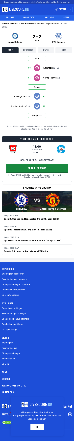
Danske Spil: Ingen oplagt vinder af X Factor (26, 251)
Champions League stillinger (15, 318)
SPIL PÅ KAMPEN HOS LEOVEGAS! (37, 160)
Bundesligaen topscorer (13, 289)
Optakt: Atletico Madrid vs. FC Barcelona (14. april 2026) (32, 240)
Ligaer (66, 17)
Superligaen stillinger (12, 308)
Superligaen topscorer (13, 273)
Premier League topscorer (14, 279)
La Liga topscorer (10, 295)
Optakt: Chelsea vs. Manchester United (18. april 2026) (31, 219)
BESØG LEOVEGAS (37, 168)
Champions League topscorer (16, 284)
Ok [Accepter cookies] (37, 427)
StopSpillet (26, 129)
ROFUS (46, 129)
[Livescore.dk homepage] (14, 9)
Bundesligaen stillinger (13, 324)
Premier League (9, 348)
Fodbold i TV (28, 17)
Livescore (9, 17)
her (44, 418)
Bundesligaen (8, 358)
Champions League (11, 353)
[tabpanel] (37, 89)
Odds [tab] (63, 50)
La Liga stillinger (10, 329)
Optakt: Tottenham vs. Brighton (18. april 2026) (28, 229)
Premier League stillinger (14, 313)
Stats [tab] (46, 50)
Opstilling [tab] (28, 50)
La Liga (5, 363)
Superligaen (7, 342)
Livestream (49, 17)
